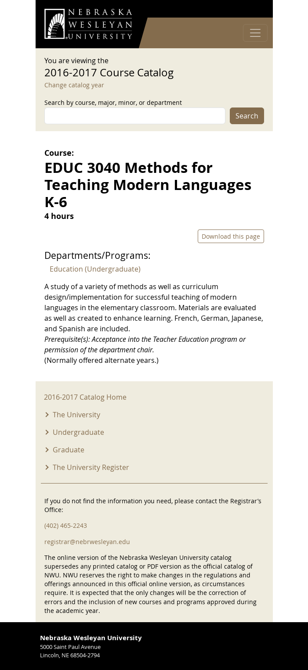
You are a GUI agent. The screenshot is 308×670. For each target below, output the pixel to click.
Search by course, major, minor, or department (113, 102)
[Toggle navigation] (255, 33)
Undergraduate (78, 432)
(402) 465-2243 (65, 525)
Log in (252, 9)
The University (76, 414)
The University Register (91, 467)
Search (247, 116)
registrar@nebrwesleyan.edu (87, 541)
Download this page (231, 236)
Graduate (68, 450)
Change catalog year (74, 85)
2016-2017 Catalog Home (85, 397)
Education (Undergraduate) (95, 269)
